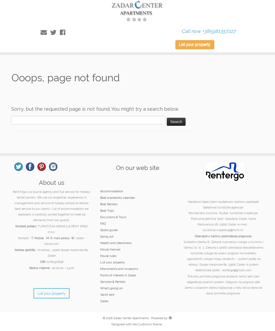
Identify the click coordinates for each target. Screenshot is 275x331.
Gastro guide (109, 230)
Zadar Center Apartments (131, 318)
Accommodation (111, 191)
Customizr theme (150, 324)
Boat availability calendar (117, 198)
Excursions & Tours (113, 217)
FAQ (103, 223)
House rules (108, 256)
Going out (107, 236)
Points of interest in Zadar (118, 275)
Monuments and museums (119, 269)
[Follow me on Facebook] (64, 32)
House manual (110, 249)
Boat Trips (107, 210)
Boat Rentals (108, 204)
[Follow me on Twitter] (55, 32)
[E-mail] (45, 32)
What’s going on (111, 288)
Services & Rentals (112, 282)
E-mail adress (60, 238)
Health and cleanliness (116, 243)
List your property (194, 44)
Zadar (104, 301)
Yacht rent (107, 295)
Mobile (39, 238)
